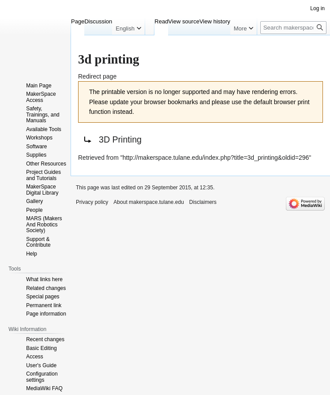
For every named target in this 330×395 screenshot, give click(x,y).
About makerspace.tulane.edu (148, 202)
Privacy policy (92, 202)
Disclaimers (203, 202)
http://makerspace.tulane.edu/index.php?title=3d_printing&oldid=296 (216, 157)
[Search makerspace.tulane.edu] (293, 27)
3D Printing (120, 139)
